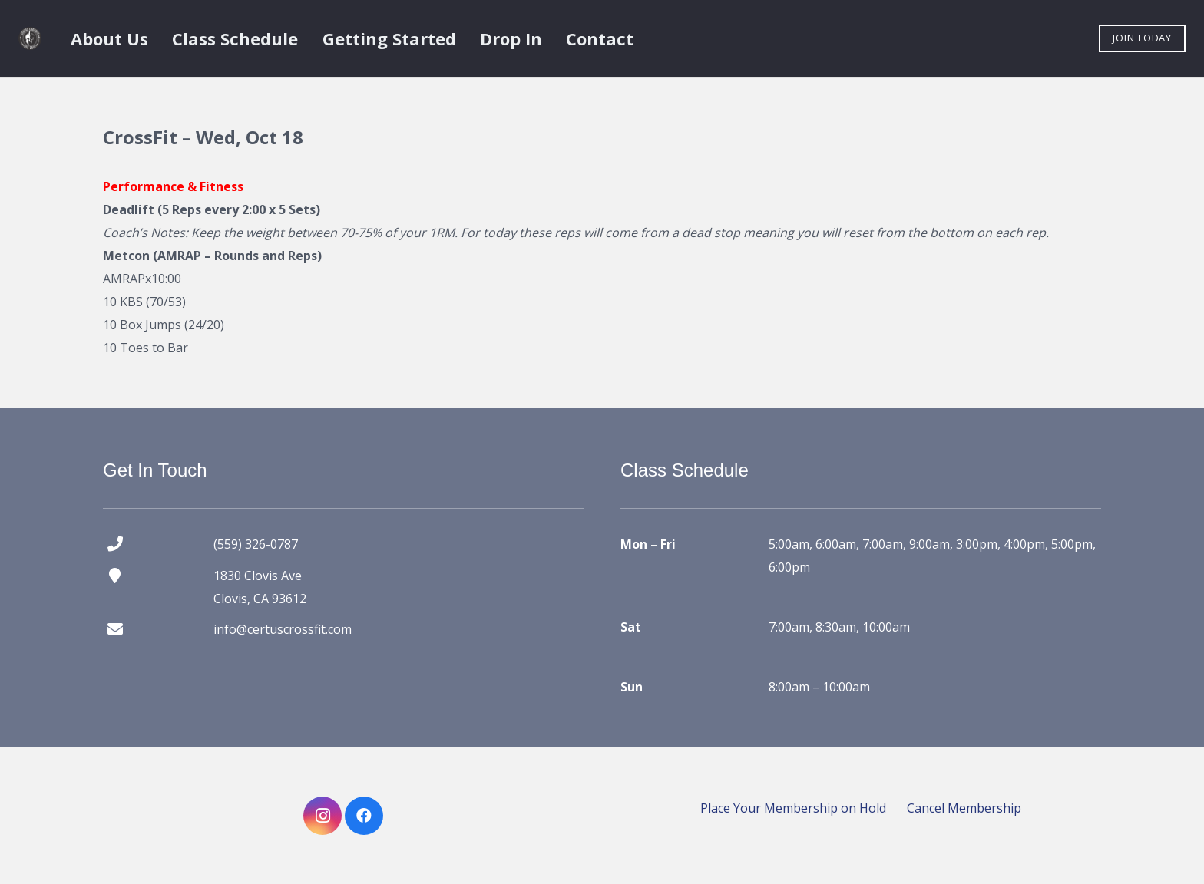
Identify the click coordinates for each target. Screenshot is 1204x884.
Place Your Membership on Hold (793, 808)
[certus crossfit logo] (29, 38)
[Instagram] (322, 816)
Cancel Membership (964, 808)
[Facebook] (364, 816)
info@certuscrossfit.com (282, 629)
